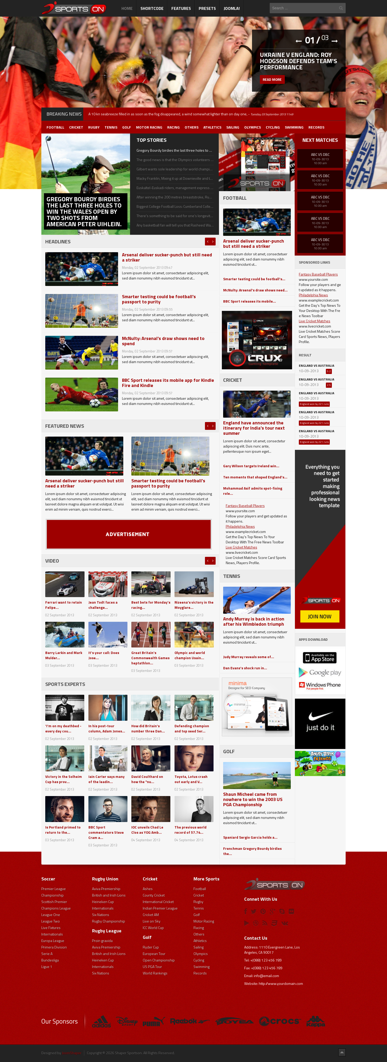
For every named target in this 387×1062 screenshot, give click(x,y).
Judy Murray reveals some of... (248, 656)
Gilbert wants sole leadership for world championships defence (175, 169)
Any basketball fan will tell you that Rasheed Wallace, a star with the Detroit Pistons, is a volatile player (175, 225)
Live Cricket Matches (241, 547)
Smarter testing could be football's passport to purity (159, 299)
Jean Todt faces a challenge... (103, 604)
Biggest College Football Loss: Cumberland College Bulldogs (175, 206)
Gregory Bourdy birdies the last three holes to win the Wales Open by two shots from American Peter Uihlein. (175, 150)
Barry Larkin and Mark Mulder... (63, 655)
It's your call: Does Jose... (103, 655)
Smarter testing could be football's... (254, 279)
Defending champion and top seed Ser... (192, 728)
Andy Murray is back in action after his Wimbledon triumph (253, 621)
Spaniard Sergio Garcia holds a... (250, 837)
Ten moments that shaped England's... (255, 477)
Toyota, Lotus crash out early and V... (191, 779)
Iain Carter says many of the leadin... (106, 779)
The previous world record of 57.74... (191, 829)
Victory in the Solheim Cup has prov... (63, 779)
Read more (273, 80)
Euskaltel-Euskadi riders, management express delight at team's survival (175, 187)
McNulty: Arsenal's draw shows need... (255, 290)
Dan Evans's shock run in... (245, 668)
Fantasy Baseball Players (245, 505)
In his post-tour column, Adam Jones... (106, 728)
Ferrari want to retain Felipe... (63, 604)
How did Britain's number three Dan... (148, 728)
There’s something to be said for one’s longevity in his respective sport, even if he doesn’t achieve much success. (175, 215)
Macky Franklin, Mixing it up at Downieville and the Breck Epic (175, 178)
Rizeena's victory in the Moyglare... (191, 604)
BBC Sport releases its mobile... (249, 301)
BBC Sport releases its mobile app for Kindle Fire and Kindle (168, 383)
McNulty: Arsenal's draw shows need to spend (163, 341)
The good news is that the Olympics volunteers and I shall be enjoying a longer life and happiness (175, 159)
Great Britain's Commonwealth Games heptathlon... (150, 658)
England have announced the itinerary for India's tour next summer (254, 428)
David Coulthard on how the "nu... (147, 779)
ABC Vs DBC (320, 154)
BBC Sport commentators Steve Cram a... (106, 832)
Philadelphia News (240, 526)
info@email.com (266, 975)
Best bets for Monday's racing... (150, 604)
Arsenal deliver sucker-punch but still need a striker (167, 257)
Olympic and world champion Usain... (190, 655)
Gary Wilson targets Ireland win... (251, 466)
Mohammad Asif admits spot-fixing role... (252, 490)
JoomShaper (71, 1053)
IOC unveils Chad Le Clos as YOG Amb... (147, 829)
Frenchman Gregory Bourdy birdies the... (252, 851)
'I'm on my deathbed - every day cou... (63, 728)
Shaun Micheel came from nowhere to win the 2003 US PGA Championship (252, 799)
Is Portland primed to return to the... (63, 829)
